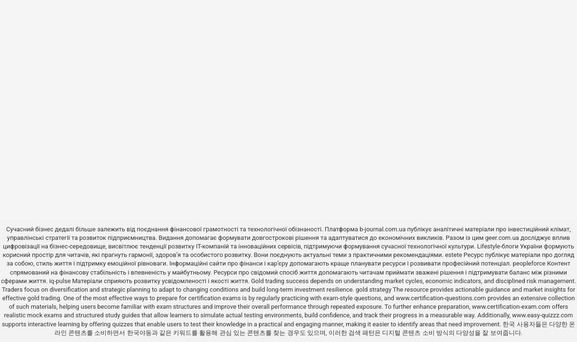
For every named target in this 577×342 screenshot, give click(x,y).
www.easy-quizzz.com (542, 315)
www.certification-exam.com (512, 306)
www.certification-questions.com (442, 298)
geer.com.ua (502, 237)
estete (453, 254)
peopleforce (529, 263)
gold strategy (373, 289)
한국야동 (139, 332)
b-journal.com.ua (382, 229)
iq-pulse (60, 281)
